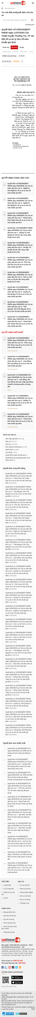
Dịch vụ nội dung (25, 899)
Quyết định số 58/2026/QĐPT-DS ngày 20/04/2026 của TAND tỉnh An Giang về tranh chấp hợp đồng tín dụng (20, 752)
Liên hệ (5, 898)
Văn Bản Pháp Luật (7, 1007)
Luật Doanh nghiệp (20, 1007)
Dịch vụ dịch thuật (25, 896)
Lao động (8, 452)
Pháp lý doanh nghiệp (26, 892)
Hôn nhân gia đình (12, 350)
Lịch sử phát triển (8, 889)
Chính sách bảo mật (9, 923)
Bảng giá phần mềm (9, 912)
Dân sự (9, 390)
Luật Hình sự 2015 (7, 1009)
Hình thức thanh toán (9, 915)
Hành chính (9, 449)
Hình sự (8, 444)
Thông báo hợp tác (9, 932)
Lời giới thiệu (7, 885)
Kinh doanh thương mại (13, 447)
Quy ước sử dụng (8, 919)
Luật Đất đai (30, 1007)
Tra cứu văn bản (25, 885)
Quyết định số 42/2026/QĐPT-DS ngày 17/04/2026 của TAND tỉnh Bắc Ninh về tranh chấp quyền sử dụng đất (20, 855)
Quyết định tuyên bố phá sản (15, 455)
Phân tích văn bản (25, 889)
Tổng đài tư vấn (24, 903)
